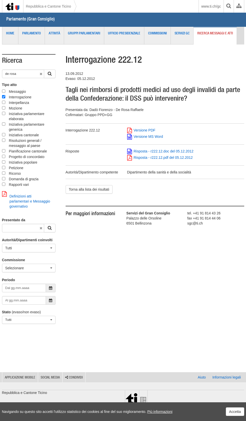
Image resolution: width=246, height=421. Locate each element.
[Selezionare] (29, 268)
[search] (229, 6)
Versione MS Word (145, 136)
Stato (6, 312)
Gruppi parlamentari (84, 33)
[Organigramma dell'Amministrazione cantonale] (239, 6)
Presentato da (13, 220)
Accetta (235, 412)
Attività (54, 33)
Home (10, 33)
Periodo (8, 280)
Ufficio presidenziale (124, 33)
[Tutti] (29, 248)
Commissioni (157, 33)
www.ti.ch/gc (211, 6)
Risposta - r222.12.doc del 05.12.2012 (160, 151)
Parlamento (31, 33)
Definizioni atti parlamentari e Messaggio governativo (26, 199)
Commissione (13, 260)
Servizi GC (182, 33)
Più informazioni (160, 412)
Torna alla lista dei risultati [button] (89, 189)
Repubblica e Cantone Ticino (48, 6)
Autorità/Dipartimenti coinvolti (27, 240)
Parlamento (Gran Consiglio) (30, 19)
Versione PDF (141, 130)
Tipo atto (9, 85)
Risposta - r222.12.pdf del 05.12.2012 (160, 157)
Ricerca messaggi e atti (215, 33)
